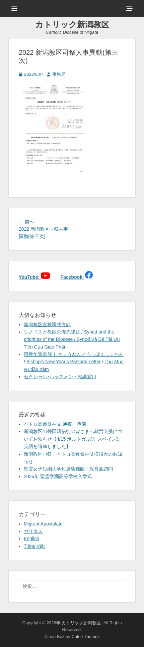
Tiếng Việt (34, 546)
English (31, 538)
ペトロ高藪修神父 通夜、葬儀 (55, 424)
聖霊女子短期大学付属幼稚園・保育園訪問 (68, 468)
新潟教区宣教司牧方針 (47, 324)
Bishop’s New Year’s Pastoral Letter (63, 361)
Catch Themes (85, 636)
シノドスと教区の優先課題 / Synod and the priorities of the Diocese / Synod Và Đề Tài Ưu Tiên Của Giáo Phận (72, 339)
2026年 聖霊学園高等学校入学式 (58, 476)
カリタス (33, 531)
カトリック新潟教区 (72, 24)
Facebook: (72, 277)
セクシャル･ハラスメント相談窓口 (60, 376)
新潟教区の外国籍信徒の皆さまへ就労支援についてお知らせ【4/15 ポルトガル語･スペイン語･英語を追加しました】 (73, 439)
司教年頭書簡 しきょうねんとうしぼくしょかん (74, 354)
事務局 (58, 74)
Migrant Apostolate (43, 523)
